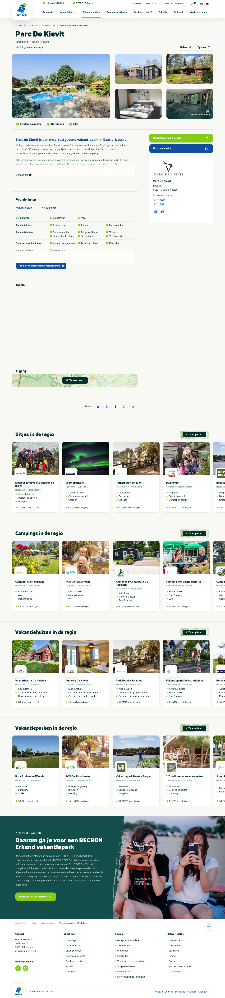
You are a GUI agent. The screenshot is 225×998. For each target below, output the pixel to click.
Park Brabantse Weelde (29, 776)
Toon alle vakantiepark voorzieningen (41, 265)
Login (192, 3)
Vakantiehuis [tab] (49, 207)
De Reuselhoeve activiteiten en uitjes (34, 484)
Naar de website (180, 148)
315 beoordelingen (181, 606)
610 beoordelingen (30, 702)
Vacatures (136, 3)
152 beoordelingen (131, 606)
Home (34, 25)
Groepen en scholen (117, 12)
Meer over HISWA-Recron (35, 896)
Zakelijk (163, 12)
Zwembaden (123, 945)
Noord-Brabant (34, 490)
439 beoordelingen (34, 47)
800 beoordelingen (30, 507)
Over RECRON (152, 3)
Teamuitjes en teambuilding (131, 961)
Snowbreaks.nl (74, 482)
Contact (173, 961)
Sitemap (202, 992)
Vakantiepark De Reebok (30, 680)
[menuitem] (48, 12)
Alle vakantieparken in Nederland (74, 25)
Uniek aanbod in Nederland (56, 3)
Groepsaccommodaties (129, 940)
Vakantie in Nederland (174, 3)
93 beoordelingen (29, 801)
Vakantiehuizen (68, 12)
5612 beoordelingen (131, 507)
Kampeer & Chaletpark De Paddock (132, 583)
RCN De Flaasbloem (77, 581)
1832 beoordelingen (81, 606)
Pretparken (122, 950)
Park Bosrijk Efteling (129, 482)
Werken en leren (198, 12)
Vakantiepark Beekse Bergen (134, 776)
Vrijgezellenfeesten (126, 966)
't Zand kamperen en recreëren (185, 776)
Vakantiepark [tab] (24, 207)
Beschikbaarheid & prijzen (180, 138)
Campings (48, 12)
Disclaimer (180, 992)
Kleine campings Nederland (131, 976)
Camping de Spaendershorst (183, 581)
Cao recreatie (175, 971)
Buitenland (82, 487)
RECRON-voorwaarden (180, 966)
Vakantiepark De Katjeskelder (184, 680)
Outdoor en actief (143, 12)
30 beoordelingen (80, 507)
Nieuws (172, 956)
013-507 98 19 (164, 195)
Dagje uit (178, 12)
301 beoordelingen (30, 606)
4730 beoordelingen (181, 702)
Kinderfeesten (124, 971)
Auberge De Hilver (76, 680)
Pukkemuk (172, 482)
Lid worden (174, 945)
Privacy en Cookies (163, 992)
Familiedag (122, 956)
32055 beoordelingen (132, 801)
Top (209, 925)
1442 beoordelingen (181, 507)
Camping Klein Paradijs (29, 581)
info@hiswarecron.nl (25, 951)
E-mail (160, 204)
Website (161, 199)
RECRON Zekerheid (83, 3)
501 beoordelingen (181, 801)
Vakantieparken (91, 12)
